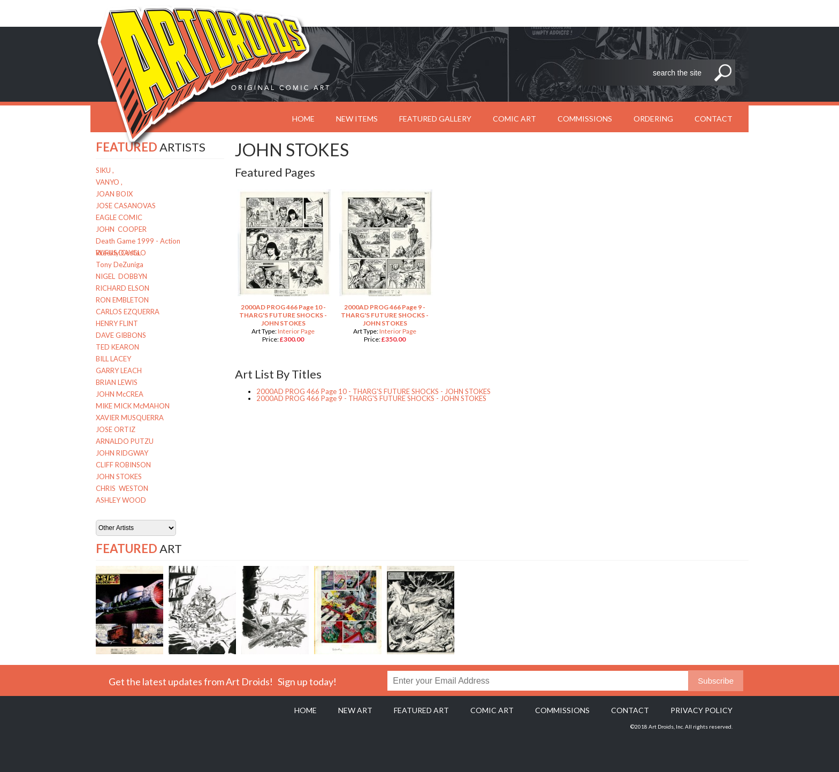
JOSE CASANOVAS (126, 205)
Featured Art (421, 710)
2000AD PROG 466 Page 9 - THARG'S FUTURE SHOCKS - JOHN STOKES (385, 315)
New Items (357, 118)
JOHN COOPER (121, 229)
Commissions (585, 118)
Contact (714, 118)
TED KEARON (117, 347)
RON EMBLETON (122, 300)
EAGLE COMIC (119, 217)
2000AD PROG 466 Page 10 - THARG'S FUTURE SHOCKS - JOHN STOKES (283, 315)
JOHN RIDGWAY (122, 453)
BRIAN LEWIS (117, 382)
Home (305, 710)
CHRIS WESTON (122, 488)
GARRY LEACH (119, 370)
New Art (355, 710)
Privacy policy (701, 710)
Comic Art (514, 118)
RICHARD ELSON (122, 288)
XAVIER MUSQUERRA (130, 417)
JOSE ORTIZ (115, 429)
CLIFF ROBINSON (123, 464)
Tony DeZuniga (119, 264)
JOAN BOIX (114, 194)
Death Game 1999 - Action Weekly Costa (138, 242)
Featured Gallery (435, 118)
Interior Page (296, 331)
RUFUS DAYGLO (121, 252)
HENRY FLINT (117, 323)
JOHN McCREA (119, 394)
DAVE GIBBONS (121, 335)
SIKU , (105, 170)
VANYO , (109, 182)
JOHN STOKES (119, 476)
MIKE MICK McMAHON (133, 406)
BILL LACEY (113, 358)
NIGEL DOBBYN (121, 276)
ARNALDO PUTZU (125, 441)
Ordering (653, 118)
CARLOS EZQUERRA (127, 311)
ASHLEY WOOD (121, 500)
